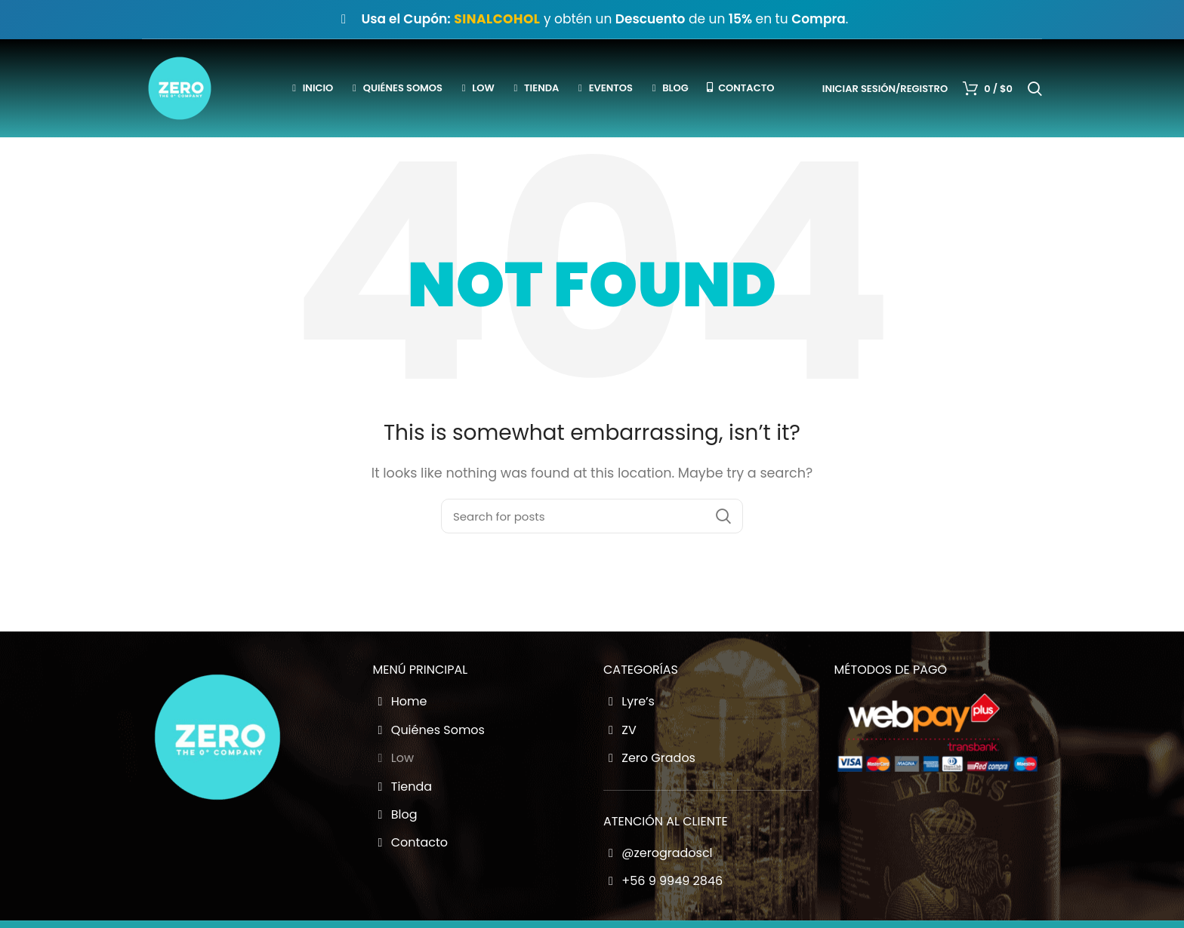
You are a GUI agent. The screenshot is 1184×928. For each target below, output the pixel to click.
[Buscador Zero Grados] (592, 516)
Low (394, 758)
